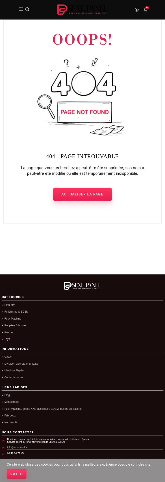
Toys (7, 339)
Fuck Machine (12, 318)
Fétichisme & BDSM (16, 311)
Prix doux (10, 332)
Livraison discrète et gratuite (21, 363)
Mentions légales (14, 370)
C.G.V (8, 356)
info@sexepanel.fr (17, 447)
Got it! (16, 473)
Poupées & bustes (15, 325)
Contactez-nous (13, 377)
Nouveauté (10, 422)
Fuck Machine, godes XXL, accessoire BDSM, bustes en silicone (43, 409)
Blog (7, 395)
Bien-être (9, 305)
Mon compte (11, 402)
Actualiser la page (82, 194)
